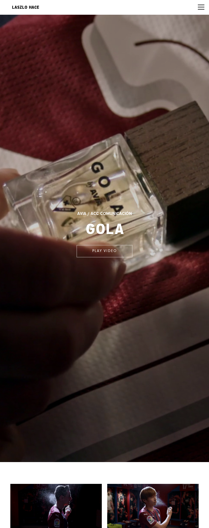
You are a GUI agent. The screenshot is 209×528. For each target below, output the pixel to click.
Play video (104, 251)
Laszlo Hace (25, 7)
